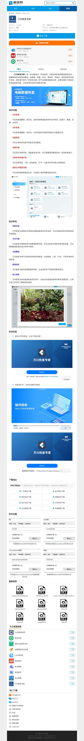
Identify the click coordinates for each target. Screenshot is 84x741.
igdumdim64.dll (20, 609)
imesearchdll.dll (42, 609)
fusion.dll (20, 622)
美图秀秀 (15, 716)
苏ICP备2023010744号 (42, 733)
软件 (68, 8)
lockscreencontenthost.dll (20, 596)
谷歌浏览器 (16, 709)
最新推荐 (63, 69)
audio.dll (64, 622)
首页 (15, 8)
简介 (19, 69)
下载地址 (40, 69)
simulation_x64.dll (42, 596)
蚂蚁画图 (15, 723)
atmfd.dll (15, 702)
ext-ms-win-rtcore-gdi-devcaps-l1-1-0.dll (64, 596)
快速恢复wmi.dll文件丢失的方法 (24, 544)
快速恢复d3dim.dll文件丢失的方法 (59, 574)
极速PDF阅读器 (17, 706)
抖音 (13, 713)
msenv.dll (64, 609)
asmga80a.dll (42, 622)
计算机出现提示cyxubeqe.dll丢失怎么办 (59, 544)
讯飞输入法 (16, 695)
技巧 (50, 8)
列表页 (18, 13)
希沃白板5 (16, 720)
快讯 (33, 8)
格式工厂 (15, 698)
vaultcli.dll (15, 727)
